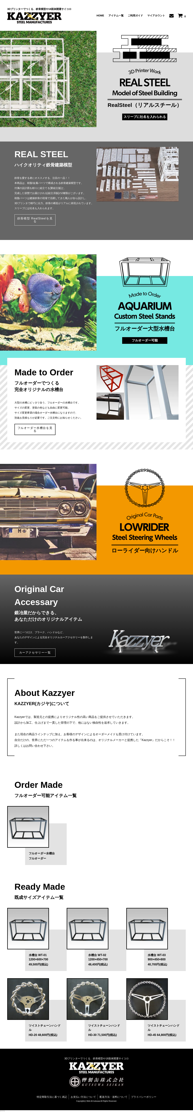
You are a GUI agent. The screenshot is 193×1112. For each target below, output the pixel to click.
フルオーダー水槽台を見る (35, 429)
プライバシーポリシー (143, 1096)
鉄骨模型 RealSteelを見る (35, 220)
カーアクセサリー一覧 (35, 652)
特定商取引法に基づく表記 (52, 1096)
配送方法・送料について (113, 1096)
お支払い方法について (83, 1096)
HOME (100, 15)
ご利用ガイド (135, 15)
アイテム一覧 (116, 15)
